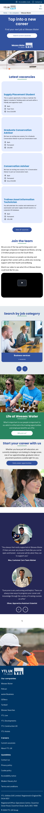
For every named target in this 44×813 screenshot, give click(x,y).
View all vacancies (22, 229)
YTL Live (4, 715)
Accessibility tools (23, 2)
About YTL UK (6, 748)
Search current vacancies (22, 35)
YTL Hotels (5, 731)
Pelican (4, 688)
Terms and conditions (9, 786)
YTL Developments (8, 720)
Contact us (37, 2)
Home (5, 13)
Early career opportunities (22, 463)
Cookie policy (6, 770)
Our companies (14, 13)
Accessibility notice (8, 775)
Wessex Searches (8, 710)
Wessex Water (7, 683)
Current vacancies (8, 742)
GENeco (4, 699)
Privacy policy (6, 765)
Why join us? (22, 433)
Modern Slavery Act (9, 781)
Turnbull (4, 704)
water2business (7, 694)
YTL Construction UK (9, 726)
